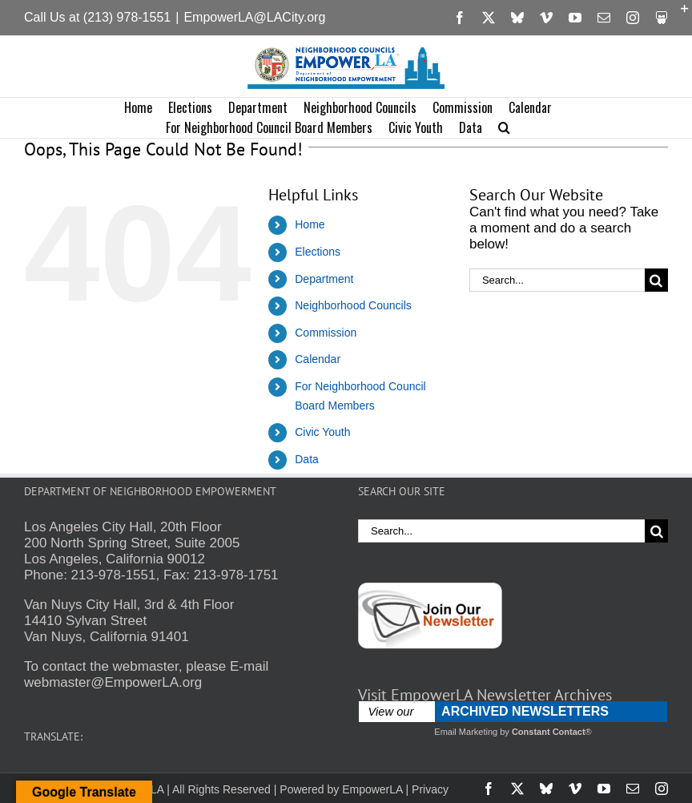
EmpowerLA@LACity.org (254, 17)
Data (307, 459)
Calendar (317, 359)
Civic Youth (322, 432)
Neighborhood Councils (353, 305)
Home (309, 224)
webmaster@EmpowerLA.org (113, 682)
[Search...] (557, 280)
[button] (504, 128)
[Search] (656, 280)
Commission (325, 332)
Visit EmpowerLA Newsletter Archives (485, 694)
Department (324, 278)
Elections (317, 251)
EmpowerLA (372, 789)
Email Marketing (465, 731)
